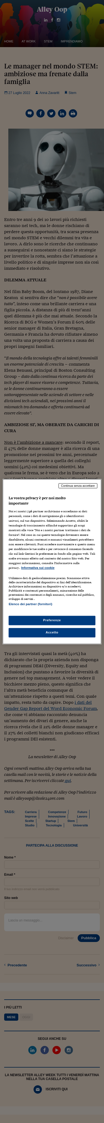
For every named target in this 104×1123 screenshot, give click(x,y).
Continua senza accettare (78, 485)
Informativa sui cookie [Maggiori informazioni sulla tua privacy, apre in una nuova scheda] (37, 568)
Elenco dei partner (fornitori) (30, 604)
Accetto (52, 632)
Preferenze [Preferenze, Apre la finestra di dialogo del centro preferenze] (52, 620)
